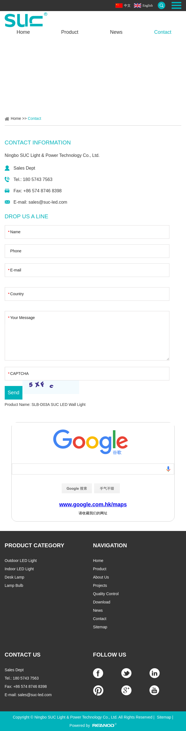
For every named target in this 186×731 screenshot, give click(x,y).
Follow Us (109, 655)
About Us (101, 577)
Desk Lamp (14, 577)
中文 (127, 5)
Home (23, 32)
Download (101, 602)
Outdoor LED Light (21, 560)
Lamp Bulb (14, 585)
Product (69, 32)
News (116, 32)
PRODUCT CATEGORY (34, 545)
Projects (100, 585)
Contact (162, 32)
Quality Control (106, 594)
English (148, 5)
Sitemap (100, 627)
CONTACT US (23, 655)
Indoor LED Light (19, 569)
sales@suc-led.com (48, 202)
